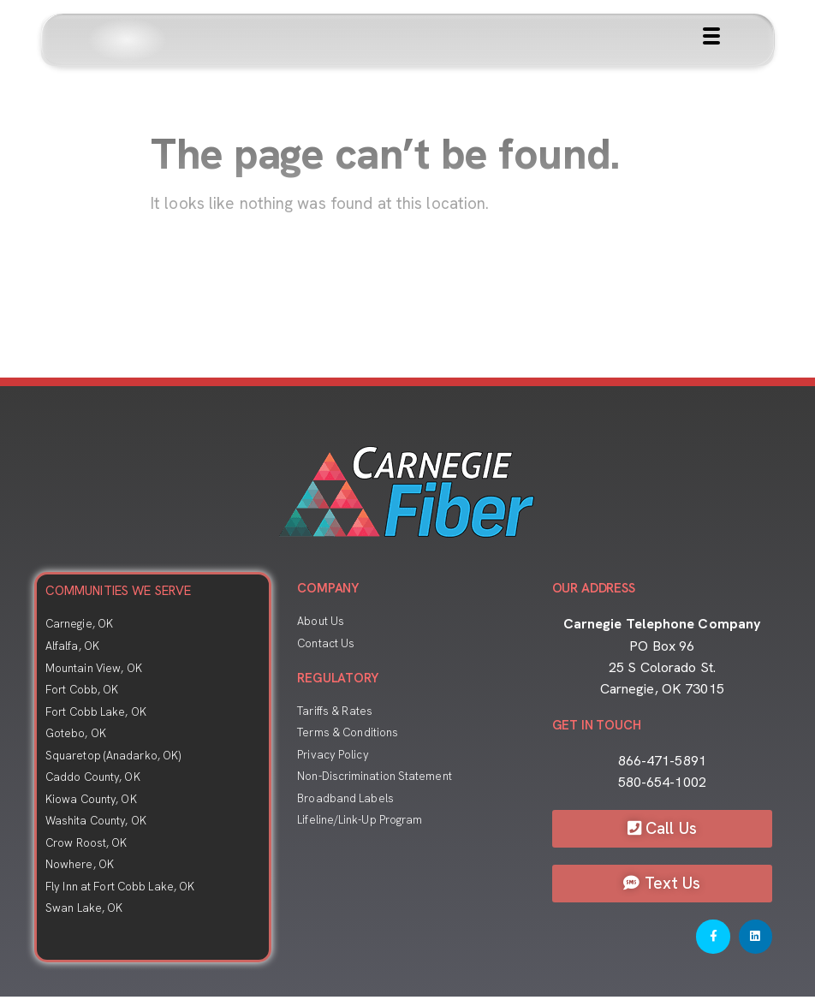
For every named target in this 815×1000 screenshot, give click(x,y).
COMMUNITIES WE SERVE (118, 590)
